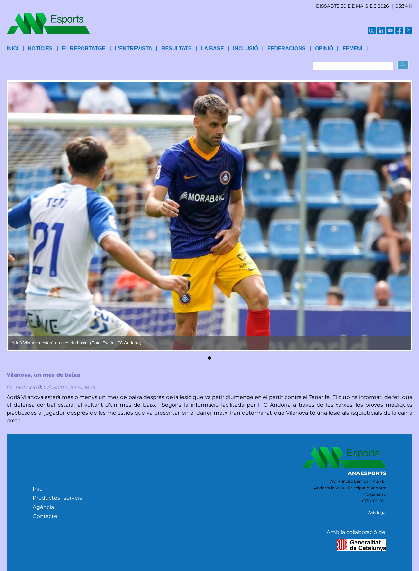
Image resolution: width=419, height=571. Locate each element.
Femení (352, 48)
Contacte (45, 516)
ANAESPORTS (367, 473)
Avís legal (377, 512)
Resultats (176, 48)
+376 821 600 (373, 500)
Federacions (286, 48)
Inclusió (245, 48)
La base (212, 48)
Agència (43, 507)
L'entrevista (133, 48)
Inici (38, 489)
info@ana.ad (374, 494)
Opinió (324, 48)
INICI (12, 48)
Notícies (40, 48)
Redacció (26, 387)
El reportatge (83, 48)
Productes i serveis (57, 498)
